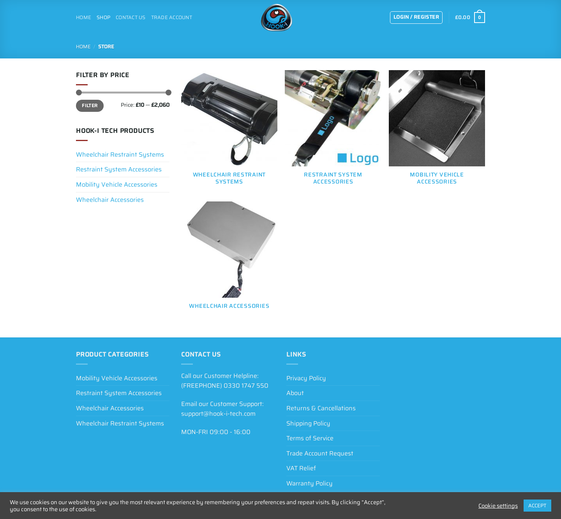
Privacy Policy (306, 378)
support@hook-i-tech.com (218, 413)
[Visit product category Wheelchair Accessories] (229, 259)
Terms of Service (309, 438)
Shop (103, 17)
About (295, 393)
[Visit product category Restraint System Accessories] (333, 132)
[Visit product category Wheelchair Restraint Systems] (229, 132)
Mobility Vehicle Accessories (116, 184)
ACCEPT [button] (537, 505)
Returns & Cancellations (321, 408)
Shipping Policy (308, 423)
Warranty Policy (309, 483)
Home (83, 17)
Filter (89, 105)
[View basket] (470, 17)
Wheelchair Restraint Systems (120, 154)
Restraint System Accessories (119, 169)
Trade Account (171, 17)
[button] (416, 17)
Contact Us (131, 17)
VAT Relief (301, 468)
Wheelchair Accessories (110, 200)
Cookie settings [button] (498, 505)
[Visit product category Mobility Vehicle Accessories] (437, 132)
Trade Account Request (319, 453)
